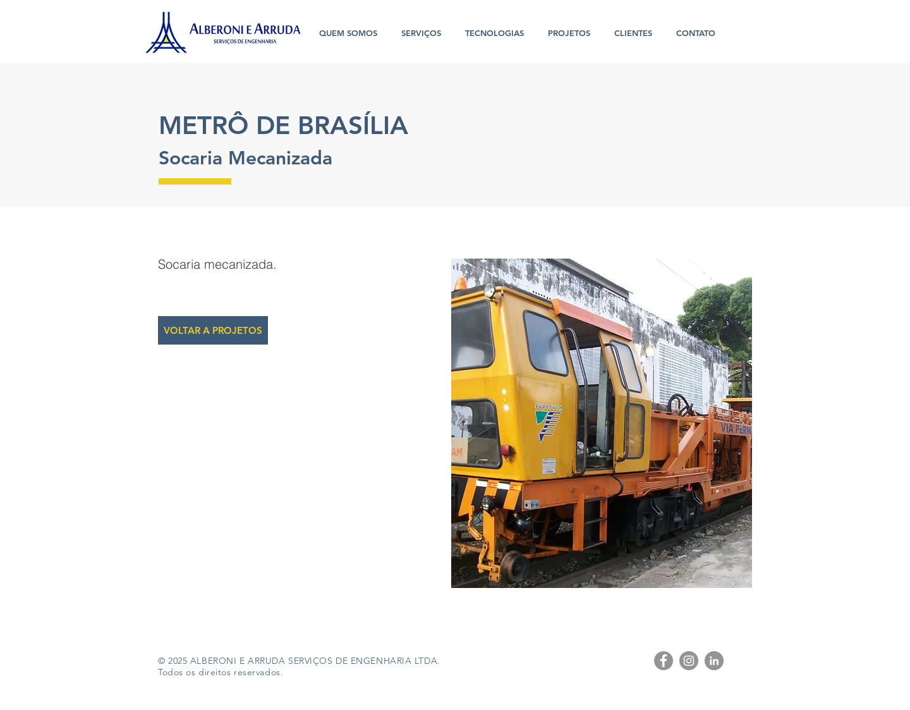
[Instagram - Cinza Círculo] (688, 660)
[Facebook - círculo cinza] (663, 660)
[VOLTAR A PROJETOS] (213, 330)
